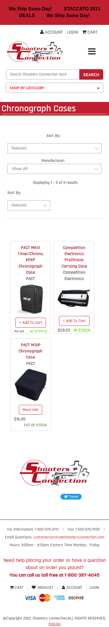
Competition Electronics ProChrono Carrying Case (74, 257)
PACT (30, 278)
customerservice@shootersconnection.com (68, 537)
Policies (55, 624)
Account (51, 32)
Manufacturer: (53, 160)
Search (91, 74)
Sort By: (53, 135)
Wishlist (42, 587)
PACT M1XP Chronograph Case (30, 351)
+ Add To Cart (30, 322)
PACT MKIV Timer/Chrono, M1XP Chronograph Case (31, 260)
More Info (30, 409)
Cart (17, 587)
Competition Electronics (74, 275)
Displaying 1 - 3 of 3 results (55, 182)
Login (72, 32)
